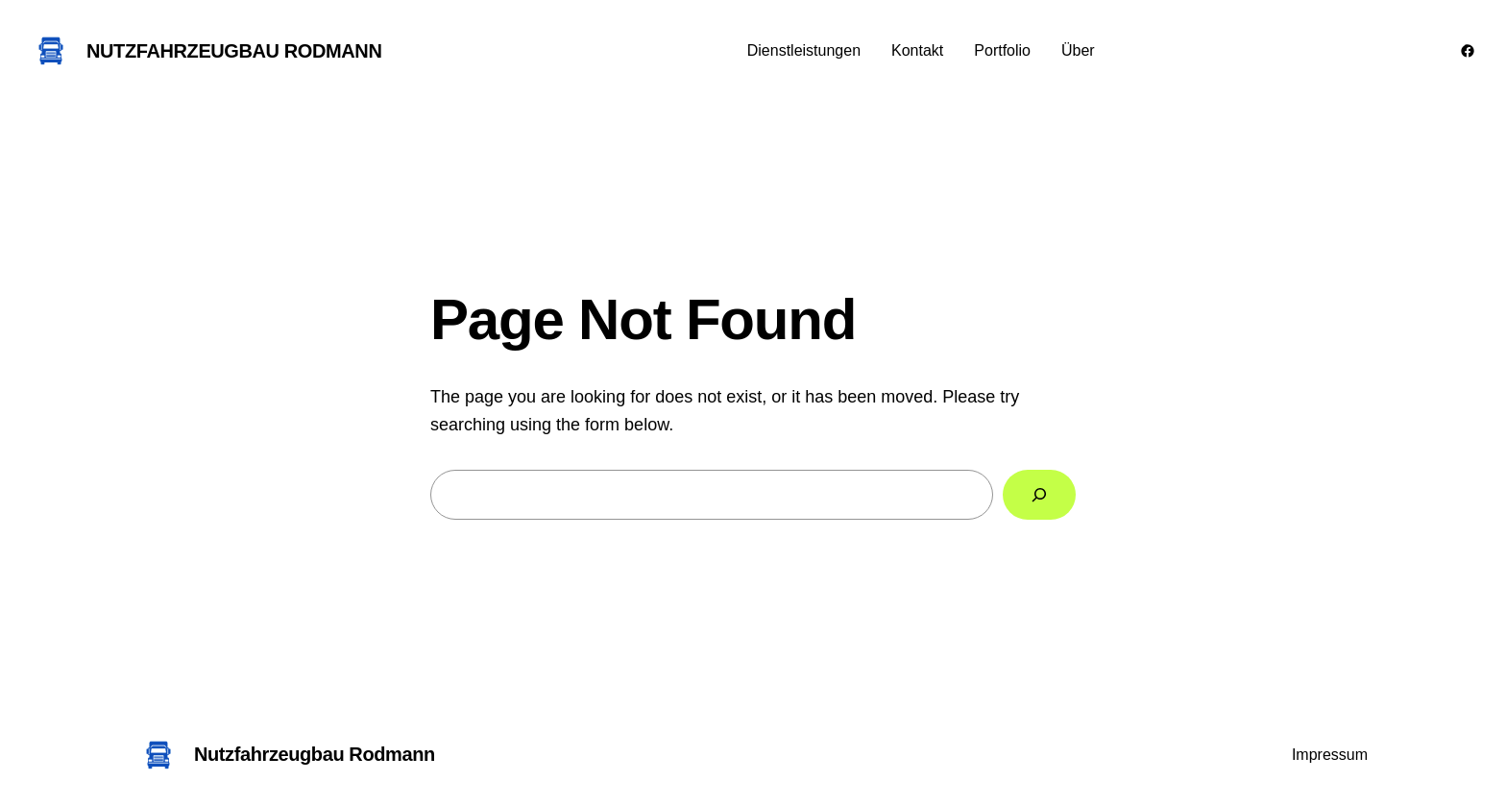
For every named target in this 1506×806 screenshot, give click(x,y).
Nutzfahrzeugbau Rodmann (233, 50)
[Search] (1039, 495)
